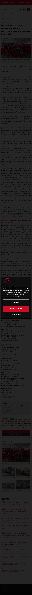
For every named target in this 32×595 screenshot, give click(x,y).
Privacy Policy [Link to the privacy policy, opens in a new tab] (14, 296)
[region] (16, 297)
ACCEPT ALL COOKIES (16, 309)
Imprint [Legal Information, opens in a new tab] (18, 296)
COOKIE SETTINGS (16, 314)
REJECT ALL (16, 302)
